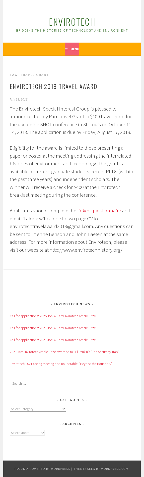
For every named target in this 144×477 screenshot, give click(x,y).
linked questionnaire (99, 210)
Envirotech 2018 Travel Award (53, 86)
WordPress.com (115, 469)
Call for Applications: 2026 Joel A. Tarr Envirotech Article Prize (53, 316)
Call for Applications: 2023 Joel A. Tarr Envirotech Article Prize (53, 340)
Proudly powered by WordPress (42, 469)
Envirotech (72, 21)
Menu (75, 49)
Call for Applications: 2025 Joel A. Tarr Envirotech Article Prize (53, 328)
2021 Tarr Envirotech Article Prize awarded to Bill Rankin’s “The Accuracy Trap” (64, 352)
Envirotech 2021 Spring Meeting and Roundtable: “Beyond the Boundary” (61, 363)
